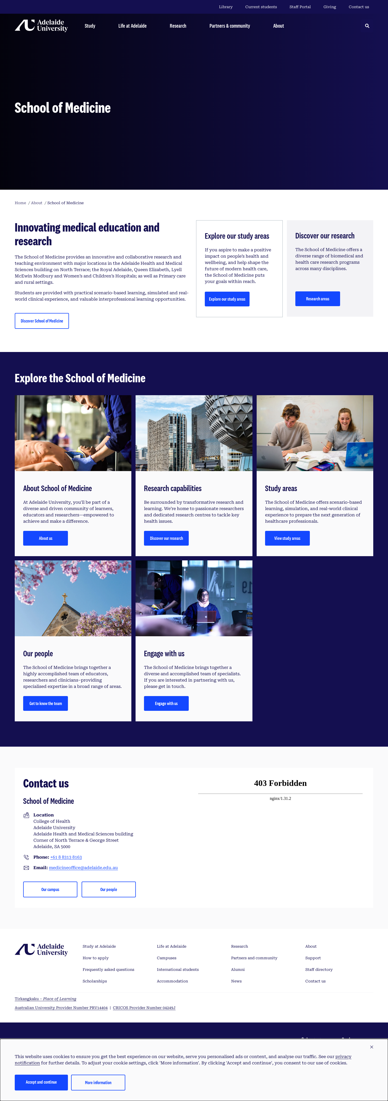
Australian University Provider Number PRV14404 (61, 1008)
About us (45, 538)
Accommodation (172, 981)
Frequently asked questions (108, 969)
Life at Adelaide (171, 946)
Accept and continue (41, 1082)
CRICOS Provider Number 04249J (144, 1008)
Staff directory (319, 969)
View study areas (287, 538)
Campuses (166, 958)
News (236, 981)
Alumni (238, 969)
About (311, 946)
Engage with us (166, 703)
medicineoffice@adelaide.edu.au (83, 867)
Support (313, 958)
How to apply (96, 958)
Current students (261, 7)
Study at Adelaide (99, 946)
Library (226, 7)
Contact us (359, 7)
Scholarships (95, 981)
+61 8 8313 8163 (66, 857)
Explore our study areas (227, 299)
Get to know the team (45, 703)
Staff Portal (300, 7)
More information (98, 1082)
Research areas (317, 299)
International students (178, 969)
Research (239, 946)
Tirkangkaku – (45, 999)
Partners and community (254, 958)
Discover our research (166, 538)
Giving (330, 7)
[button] (371, 1047)
